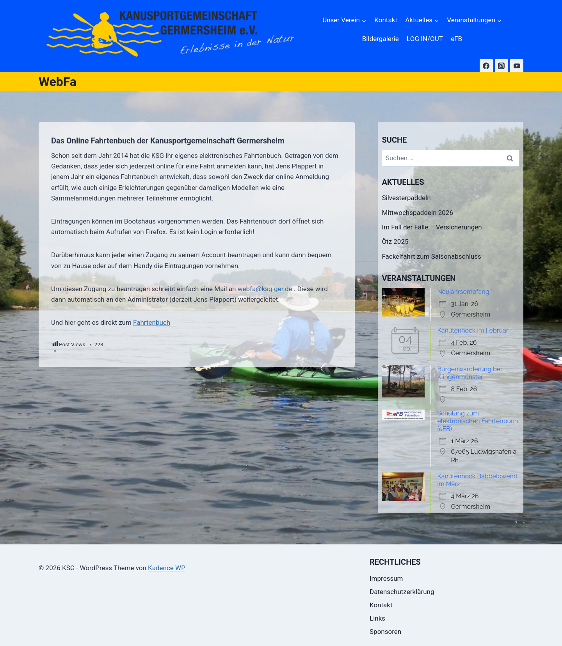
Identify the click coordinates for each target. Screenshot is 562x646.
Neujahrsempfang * (465, 291)
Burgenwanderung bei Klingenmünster (469, 373)
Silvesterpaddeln (406, 198)
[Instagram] (501, 65)
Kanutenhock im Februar (472, 330)
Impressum (386, 578)
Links (377, 618)
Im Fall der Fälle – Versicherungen (432, 227)
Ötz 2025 (395, 241)
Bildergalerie (380, 39)
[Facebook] (486, 65)
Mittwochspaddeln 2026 (417, 213)
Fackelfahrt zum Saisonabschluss (431, 256)
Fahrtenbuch (151, 322)
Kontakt (385, 20)
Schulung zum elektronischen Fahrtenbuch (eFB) (477, 421)
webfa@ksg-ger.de (265, 289)
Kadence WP (166, 568)
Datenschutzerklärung (402, 592)
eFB (456, 39)
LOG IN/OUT (425, 39)
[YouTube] (516, 65)
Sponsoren (385, 631)
